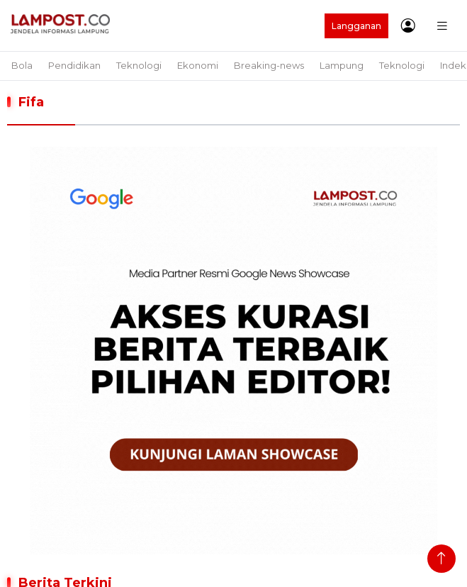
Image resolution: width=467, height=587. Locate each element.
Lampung (342, 65)
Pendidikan (74, 65)
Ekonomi (197, 65)
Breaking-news (269, 65)
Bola (22, 65)
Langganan (356, 26)
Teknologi (139, 65)
